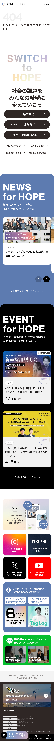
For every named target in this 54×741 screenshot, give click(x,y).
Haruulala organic (34, 731)
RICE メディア (19, 718)
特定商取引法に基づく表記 (27, 678)
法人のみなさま (37, 145)
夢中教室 (18, 724)
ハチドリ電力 (29, 716)
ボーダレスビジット (26, 722)
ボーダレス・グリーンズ (21, 721)
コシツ (18, 728)
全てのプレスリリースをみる (24, 291)
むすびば (31, 722)
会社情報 (12, 675)
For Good (23, 718)
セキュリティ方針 (38, 675)
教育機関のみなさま (37, 152)
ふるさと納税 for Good (29, 718)
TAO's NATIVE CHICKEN (46, 731)
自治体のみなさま (13, 152)
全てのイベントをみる (25, 476)
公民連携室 (19, 727)
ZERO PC (18, 719)
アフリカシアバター (28, 731)
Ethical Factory (40, 731)
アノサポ (22, 719)
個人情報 (23, 675)
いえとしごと (23, 725)
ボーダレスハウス (20, 722)
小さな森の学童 (23, 724)
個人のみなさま (14, 145)
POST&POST (19, 716)
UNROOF (18, 725)
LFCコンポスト (24, 716)
